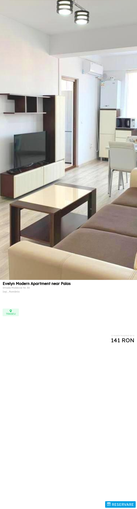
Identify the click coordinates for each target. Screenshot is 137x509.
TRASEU (11, 312)
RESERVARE (120, 504)
